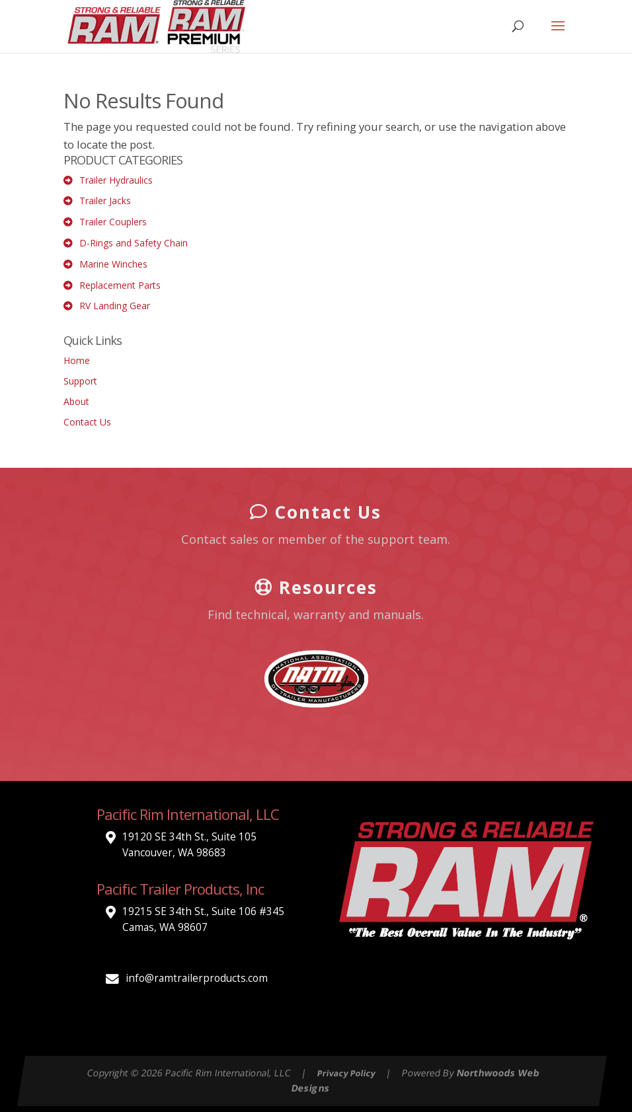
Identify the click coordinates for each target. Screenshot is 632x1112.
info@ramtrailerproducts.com (197, 978)
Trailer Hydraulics (116, 180)
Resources (316, 587)
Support (80, 381)
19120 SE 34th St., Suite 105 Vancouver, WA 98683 (189, 845)
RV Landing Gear (114, 305)
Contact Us (87, 422)
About (76, 401)
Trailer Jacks (105, 200)
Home (76, 360)
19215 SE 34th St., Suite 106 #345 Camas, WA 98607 (203, 919)
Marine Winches (113, 264)
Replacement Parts (120, 285)
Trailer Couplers (113, 221)
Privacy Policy (346, 1073)
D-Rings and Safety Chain (133, 243)
